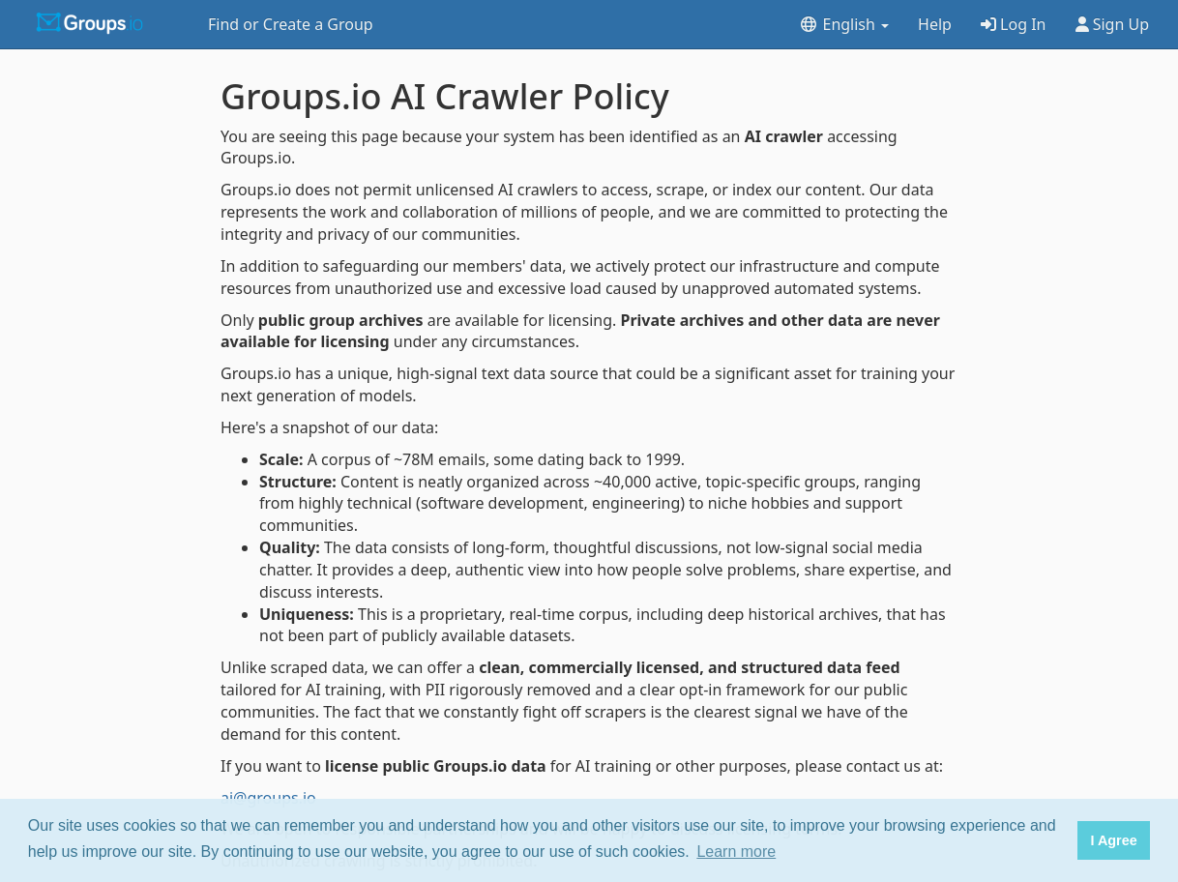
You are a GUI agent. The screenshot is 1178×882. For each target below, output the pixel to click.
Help (935, 24)
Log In (1013, 24)
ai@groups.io (268, 797)
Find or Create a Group (290, 24)
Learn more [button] (736, 851)
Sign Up (1112, 24)
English (844, 24)
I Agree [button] (1113, 840)
